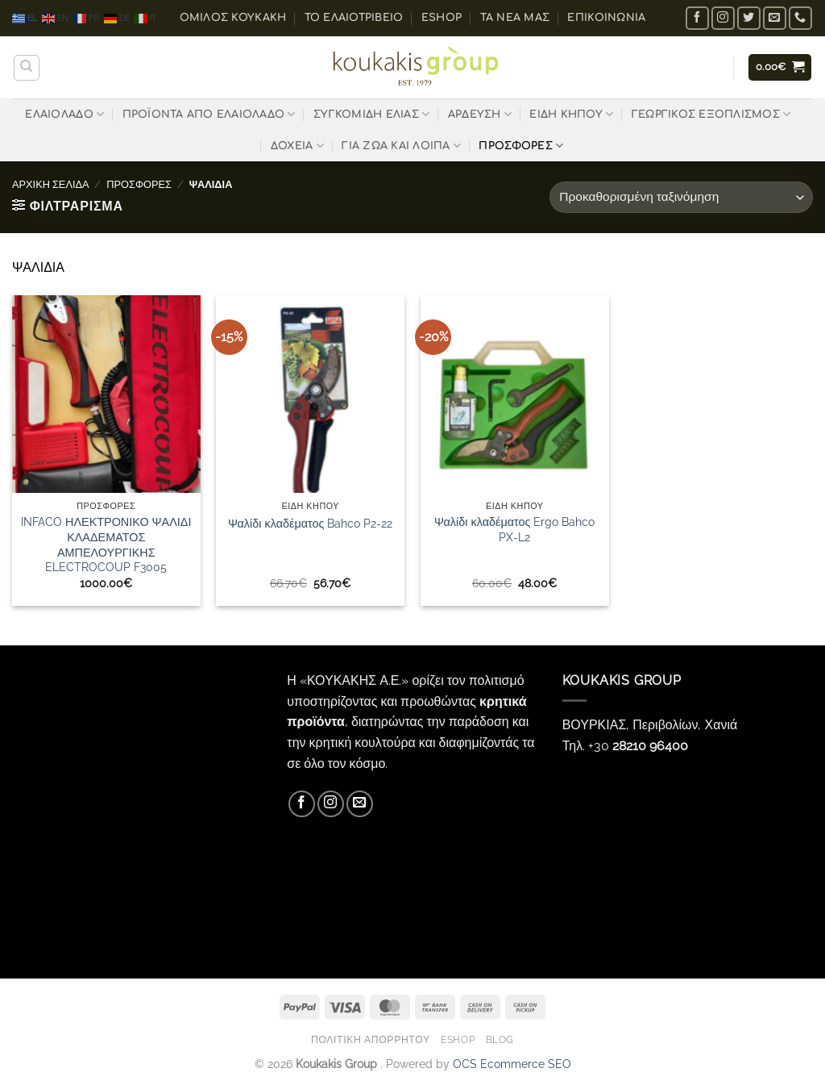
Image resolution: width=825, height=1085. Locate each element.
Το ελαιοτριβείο (354, 17)
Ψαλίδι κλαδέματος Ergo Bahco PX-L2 (514, 529)
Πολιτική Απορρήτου (370, 1039)
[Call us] (800, 18)
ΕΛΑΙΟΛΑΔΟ (64, 114)
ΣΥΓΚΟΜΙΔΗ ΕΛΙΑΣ (371, 114)
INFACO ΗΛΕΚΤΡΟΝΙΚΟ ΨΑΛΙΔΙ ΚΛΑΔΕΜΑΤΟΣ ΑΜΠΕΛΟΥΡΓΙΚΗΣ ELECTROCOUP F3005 (106, 544)
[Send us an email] (774, 18)
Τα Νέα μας (515, 17)
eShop (441, 17)
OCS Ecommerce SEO (512, 1063)
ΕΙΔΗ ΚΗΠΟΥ (571, 114)
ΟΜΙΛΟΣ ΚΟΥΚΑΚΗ (233, 17)
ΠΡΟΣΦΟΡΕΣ (521, 145)
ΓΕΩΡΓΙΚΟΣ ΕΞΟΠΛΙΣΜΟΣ (711, 114)
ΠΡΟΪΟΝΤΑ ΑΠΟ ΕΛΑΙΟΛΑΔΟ (209, 114)
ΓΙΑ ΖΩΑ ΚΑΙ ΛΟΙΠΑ (401, 145)
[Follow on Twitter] (749, 18)
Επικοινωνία (606, 17)
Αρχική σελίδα (50, 184)
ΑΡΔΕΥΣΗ (480, 114)
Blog (500, 1039)
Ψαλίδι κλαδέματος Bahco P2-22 (310, 523)
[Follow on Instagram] (723, 18)
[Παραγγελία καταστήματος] (681, 197)
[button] (780, 67)
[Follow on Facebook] (697, 18)
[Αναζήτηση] (26, 68)
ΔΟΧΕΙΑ (297, 145)
